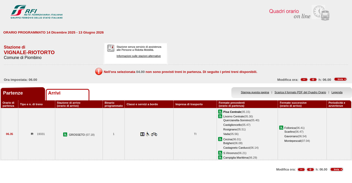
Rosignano (230, 129)
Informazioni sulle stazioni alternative (139, 55)
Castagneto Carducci (236, 147)
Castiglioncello (232, 124)
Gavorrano (291, 136)
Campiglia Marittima (235, 157)
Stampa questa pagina (255, 92)
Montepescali (292, 140)
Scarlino (289, 131)
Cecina (227, 139)
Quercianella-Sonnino (236, 120)
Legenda (337, 92)
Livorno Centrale (233, 116)
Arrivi (54, 93)
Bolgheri (228, 143)
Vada (226, 133)
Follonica (289, 127)
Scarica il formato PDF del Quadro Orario (300, 92)
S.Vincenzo (230, 153)
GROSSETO (77, 134)
